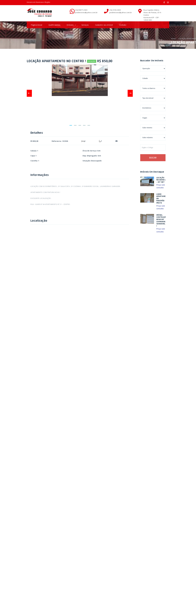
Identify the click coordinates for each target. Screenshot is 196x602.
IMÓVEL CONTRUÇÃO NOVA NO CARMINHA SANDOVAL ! (161, 220)
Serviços (85, 25)
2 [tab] (75, 125)
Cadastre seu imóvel (104, 25)
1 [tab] (71, 125)
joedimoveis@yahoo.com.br (86, 12)
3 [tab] (79, 125)
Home (173, 38)
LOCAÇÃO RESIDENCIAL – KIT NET (162, 180)
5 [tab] (89, 125)
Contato (122, 25)
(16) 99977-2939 (81, 10)
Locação (91, 61)
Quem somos (54, 25)
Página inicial (36, 25)
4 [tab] (84, 125)
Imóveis (71, 25)
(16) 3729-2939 (115, 10)
